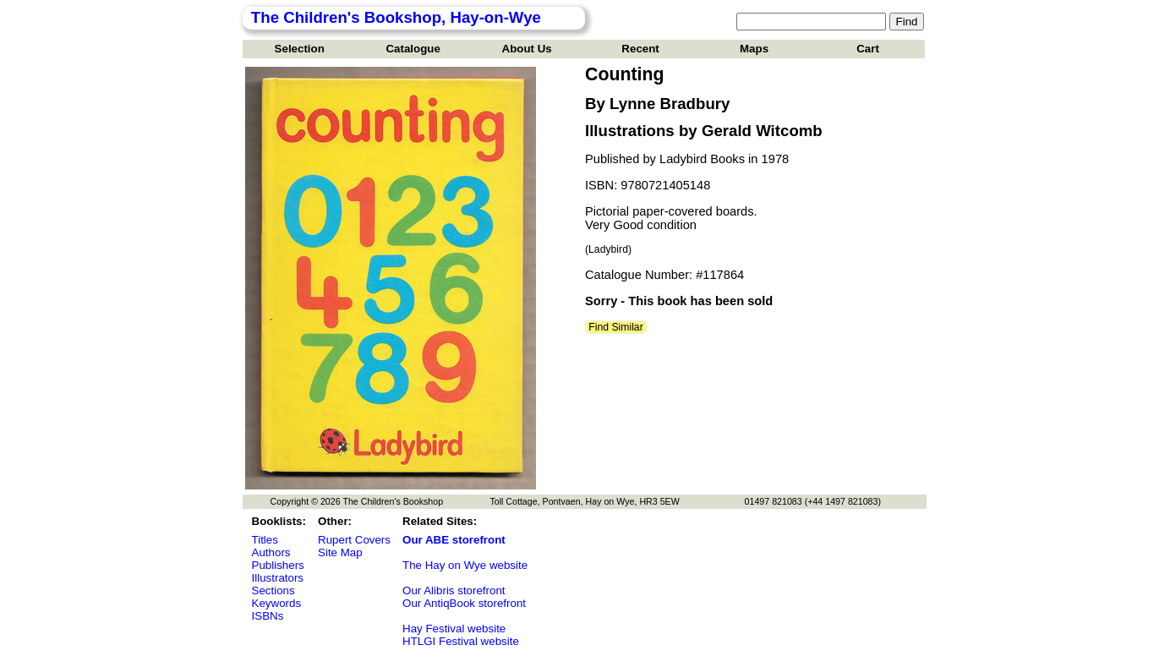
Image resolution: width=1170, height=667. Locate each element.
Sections (273, 590)
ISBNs (268, 616)
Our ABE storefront (454, 539)
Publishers (278, 565)
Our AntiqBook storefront (464, 603)
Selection (300, 48)
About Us (527, 48)
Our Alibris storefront (453, 590)
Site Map (340, 552)
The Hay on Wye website (465, 565)
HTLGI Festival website (460, 641)
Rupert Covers (354, 539)
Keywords (277, 603)
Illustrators (277, 577)
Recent (640, 48)
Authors (271, 552)
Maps (754, 48)
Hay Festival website (454, 628)
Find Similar (615, 327)
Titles (265, 539)
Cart (867, 48)
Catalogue (412, 48)
